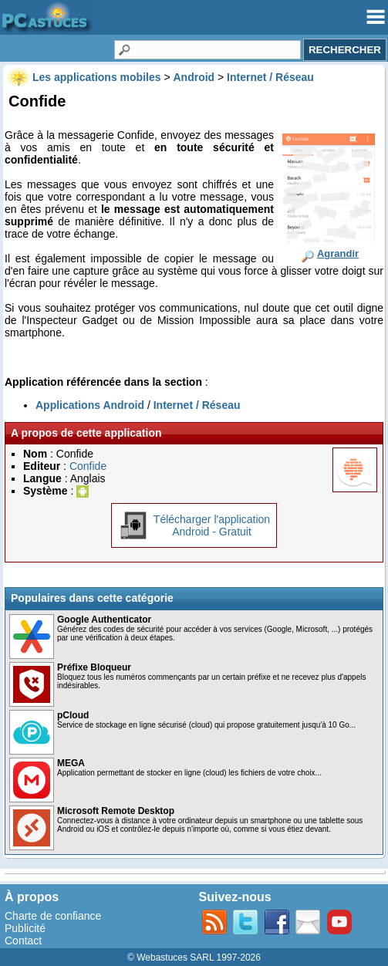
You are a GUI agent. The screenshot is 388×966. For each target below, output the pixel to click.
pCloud (73, 715)
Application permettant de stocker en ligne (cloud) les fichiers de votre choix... (189, 772)
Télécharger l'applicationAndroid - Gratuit (212, 525)
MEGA (71, 763)
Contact (23, 940)
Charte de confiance (53, 916)
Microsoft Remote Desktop (115, 811)
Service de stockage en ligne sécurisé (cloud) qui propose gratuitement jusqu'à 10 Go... (206, 725)
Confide (87, 466)
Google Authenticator (104, 619)
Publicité (25, 928)
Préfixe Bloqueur (94, 667)
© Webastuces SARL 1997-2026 (194, 957)
